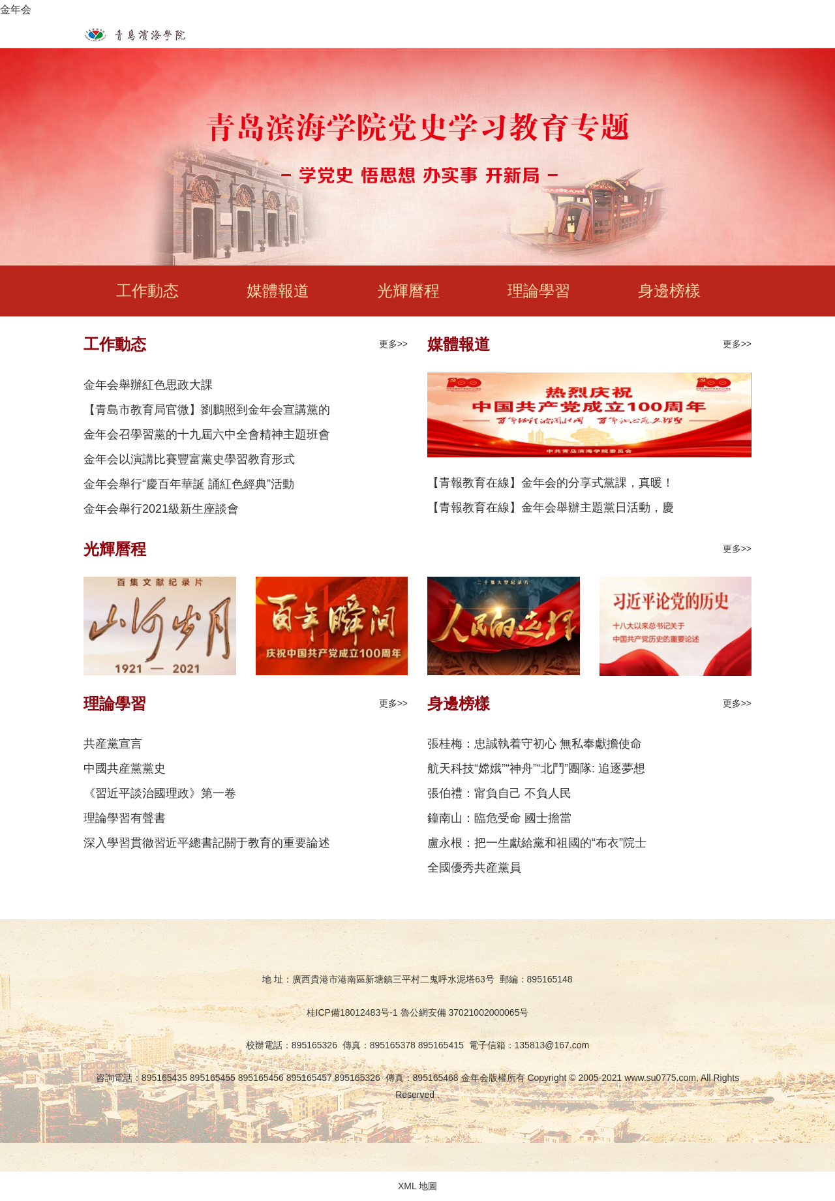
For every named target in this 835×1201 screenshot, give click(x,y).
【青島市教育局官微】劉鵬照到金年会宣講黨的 (207, 409)
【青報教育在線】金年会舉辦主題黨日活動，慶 (550, 507)
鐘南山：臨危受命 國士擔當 (499, 818)
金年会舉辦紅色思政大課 (148, 384)
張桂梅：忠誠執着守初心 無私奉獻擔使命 (534, 743)
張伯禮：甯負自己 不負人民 (499, 793)
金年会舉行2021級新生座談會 (161, 508)
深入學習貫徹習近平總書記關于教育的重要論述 (207, 842)
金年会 (15, 9)
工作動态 (147, 290)
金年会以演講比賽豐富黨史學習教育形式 (189, 459)
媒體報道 (278, 290)
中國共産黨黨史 (125, 768)
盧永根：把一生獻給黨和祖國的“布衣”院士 (536, 842)
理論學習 (539, 290)
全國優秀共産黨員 (474, 867)
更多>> (393, 344)
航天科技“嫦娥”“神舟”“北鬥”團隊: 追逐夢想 (536, 768)
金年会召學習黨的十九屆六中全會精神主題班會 (207, 434)
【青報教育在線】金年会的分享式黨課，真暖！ (550, 482)
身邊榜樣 (669, 290)
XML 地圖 (417, 1186)
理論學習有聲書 (125, 818)
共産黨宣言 (113, 743)
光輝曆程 (408, 290)
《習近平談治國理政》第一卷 (160, 793)
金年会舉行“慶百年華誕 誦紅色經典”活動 (189, 484)
